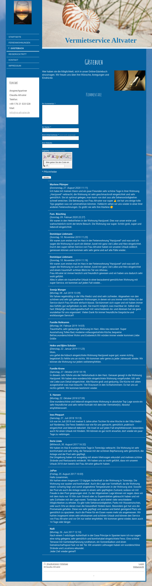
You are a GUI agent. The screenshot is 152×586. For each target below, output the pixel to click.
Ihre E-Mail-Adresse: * (59, 135)
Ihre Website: (47, 143)
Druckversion (51, 564)
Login (141, 564)
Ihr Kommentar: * (48, 103)
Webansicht (138, 566)
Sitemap (64, 564)
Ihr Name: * (46, 127)
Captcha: (53, 150)
